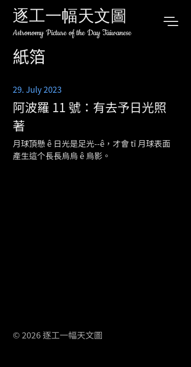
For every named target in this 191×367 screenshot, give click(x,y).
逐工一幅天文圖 (70, 18)
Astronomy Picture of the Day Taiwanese (72, 33)
